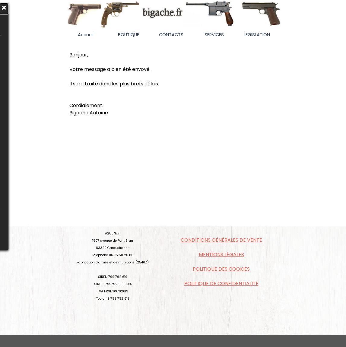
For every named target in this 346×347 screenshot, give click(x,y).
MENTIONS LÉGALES (221, 254)
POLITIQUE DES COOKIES (221, 269)
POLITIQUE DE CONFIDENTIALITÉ (221, 283)
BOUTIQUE (128, 35)
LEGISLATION (257, 35)
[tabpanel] (173, 83)
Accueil (86, 35)
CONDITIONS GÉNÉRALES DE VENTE (221, 240)
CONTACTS (171, 35)
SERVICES (214, 35)
